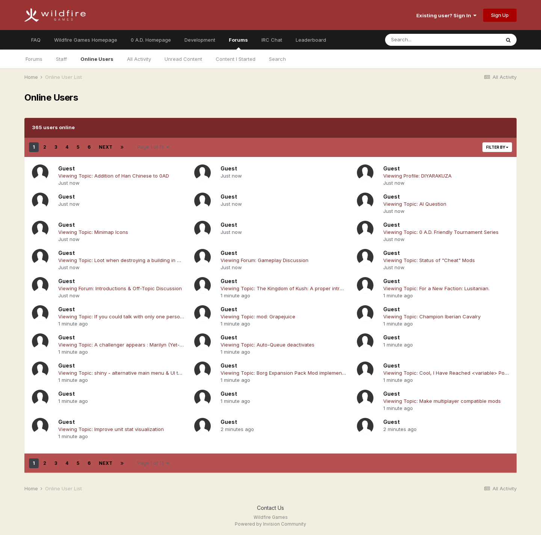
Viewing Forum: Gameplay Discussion (264, 260)
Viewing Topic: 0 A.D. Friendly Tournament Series (441, 232)
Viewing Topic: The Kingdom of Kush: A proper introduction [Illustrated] (304, 288)
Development (199, 40)
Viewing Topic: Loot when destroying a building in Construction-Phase (141, 260)
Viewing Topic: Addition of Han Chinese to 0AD (113, 176)
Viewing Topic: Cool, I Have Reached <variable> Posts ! (448, 373)
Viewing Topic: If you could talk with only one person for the (129, 316)
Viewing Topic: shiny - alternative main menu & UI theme (124, 373)
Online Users (96, 59)
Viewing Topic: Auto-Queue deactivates (267, 345)
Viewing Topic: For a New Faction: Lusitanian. (436, 288)
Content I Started (235, 59)
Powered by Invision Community (270, 524)
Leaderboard (311, 40)
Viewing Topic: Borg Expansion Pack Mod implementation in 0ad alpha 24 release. (317, 373)
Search (277, 59)
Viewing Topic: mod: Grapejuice (258, 316)
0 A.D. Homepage (151, 40)
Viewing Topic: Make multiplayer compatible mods (442, 401)
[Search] (422, 40)
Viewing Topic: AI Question (414, 204)
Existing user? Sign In (446, 15)
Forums (238, 43)
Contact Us (270, 508)
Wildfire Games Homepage (85, 40)
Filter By (497, 147)
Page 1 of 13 (153, 147)
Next (105, 147)
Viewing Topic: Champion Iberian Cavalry (432, 316)
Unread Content (183, 59)
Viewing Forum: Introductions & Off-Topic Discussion (120, 288)
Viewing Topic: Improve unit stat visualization (111, 429)
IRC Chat (271, 40)
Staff (61, 59)
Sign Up (500, 15)
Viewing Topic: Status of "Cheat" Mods (429, 260)
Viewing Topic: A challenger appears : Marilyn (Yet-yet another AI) (136, 345)
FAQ (36, 40)
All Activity (139, 59)
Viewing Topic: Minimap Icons (93, 232)
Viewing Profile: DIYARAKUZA (417, 176)
